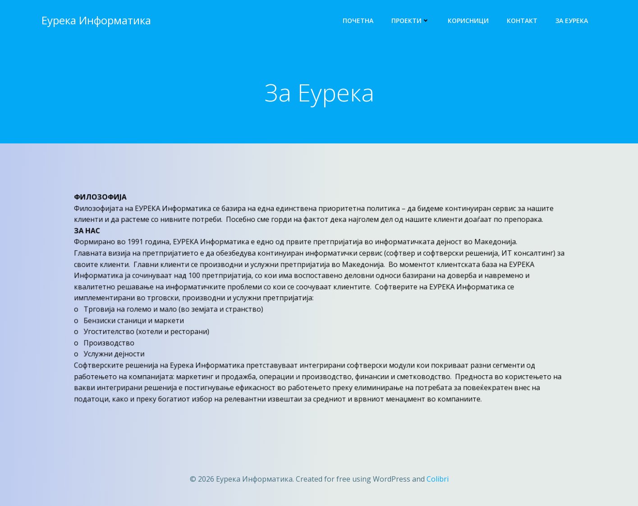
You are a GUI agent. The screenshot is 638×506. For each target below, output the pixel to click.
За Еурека (571, 20)
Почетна (358, 20)
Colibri (438, 479)
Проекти (410, 20)
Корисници (468, 20)
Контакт (522, 20)
